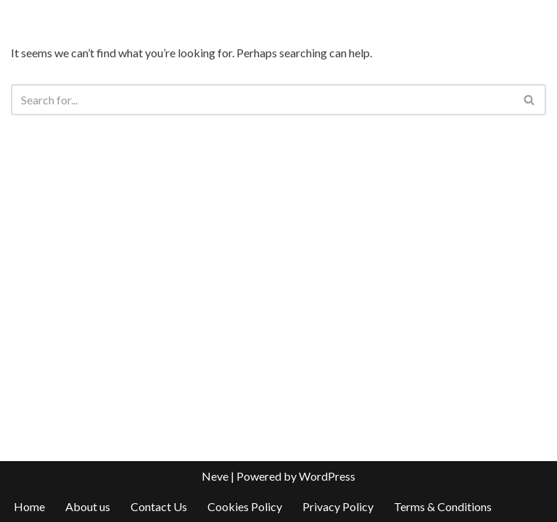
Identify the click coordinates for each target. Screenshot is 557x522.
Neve (215, 476)
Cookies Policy (244, 506)
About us (87, 506)
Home (29, 506)
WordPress (327, 476)
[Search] (262, 99)
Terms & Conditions (443, 506)
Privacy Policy (338, 506)
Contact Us (159, 506)
